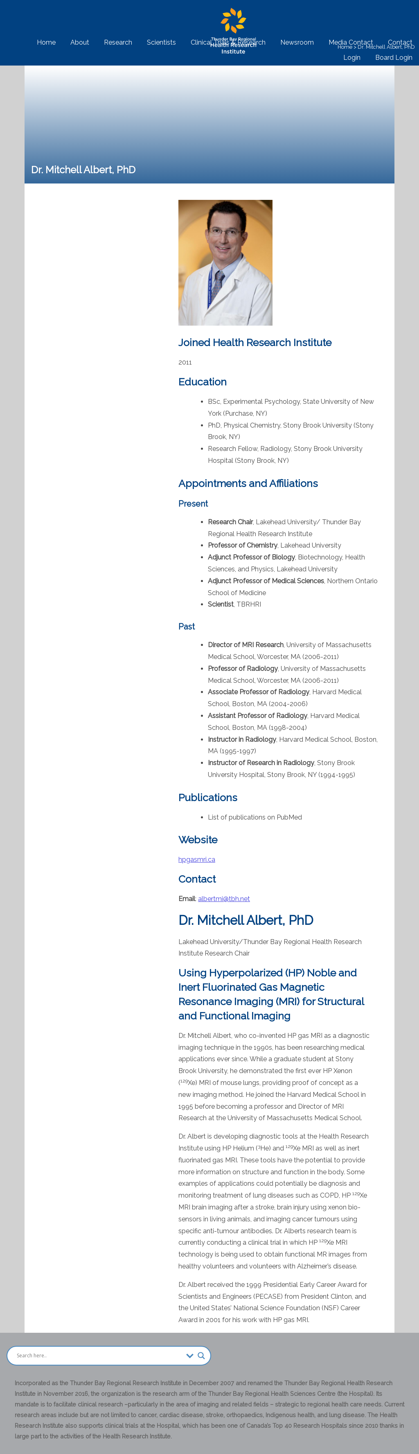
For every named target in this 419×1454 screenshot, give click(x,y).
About (79, 42)
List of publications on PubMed (255, 817)
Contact (400, 42)
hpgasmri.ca (196, 859)
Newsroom (297, 42)
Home (46, 42)
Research (118, 42)
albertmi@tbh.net (224, 899)
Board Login (393, 57)
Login (351, 57)
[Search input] (99, 1355)
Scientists (161, 42)
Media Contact (351, 42)
